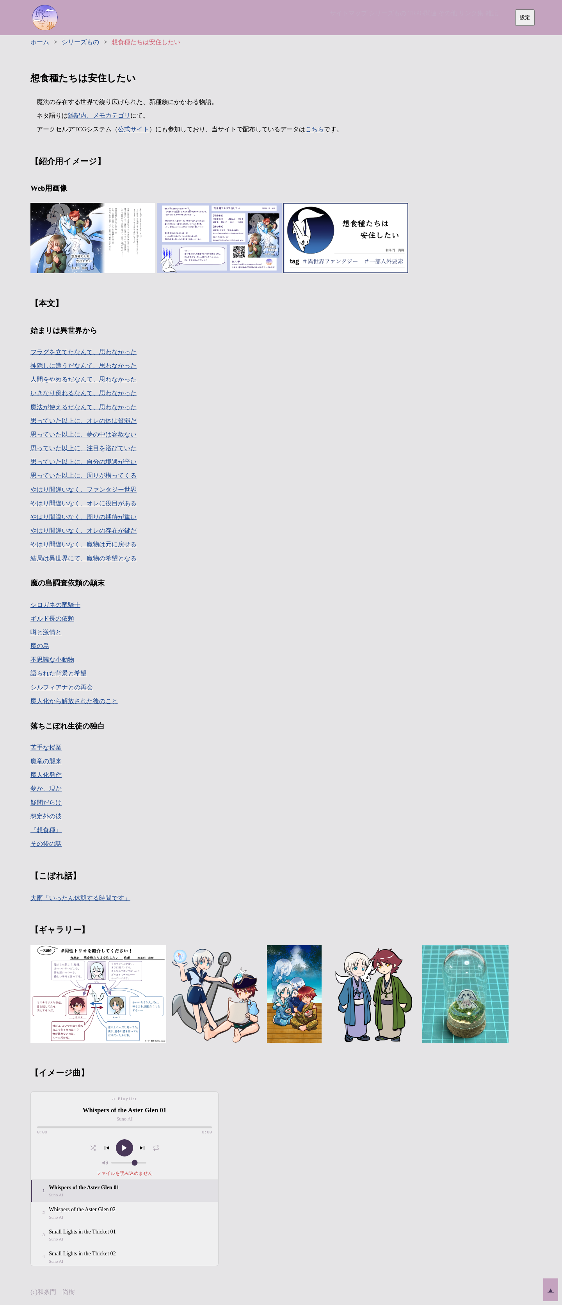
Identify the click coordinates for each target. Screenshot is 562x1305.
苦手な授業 (46, 747)
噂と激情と (46, 632)
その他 (432, 16)
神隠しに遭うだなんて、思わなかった (83, 365)
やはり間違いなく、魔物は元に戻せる (83, 544)
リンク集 (462, 16)
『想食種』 (46, 830)
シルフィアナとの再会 (61, 687)
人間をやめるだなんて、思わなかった (83, 379)
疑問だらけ (46, 802)
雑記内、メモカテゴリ (99, 115)
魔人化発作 (46, 775)
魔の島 (39, 646)
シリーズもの (360, 16)
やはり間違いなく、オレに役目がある (83, 503)
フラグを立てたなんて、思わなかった (83, 352)
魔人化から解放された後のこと (74, 701)
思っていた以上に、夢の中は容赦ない (83, 434)
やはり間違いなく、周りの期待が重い (83, 517)
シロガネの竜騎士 (55, 604)
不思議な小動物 (52, 659)
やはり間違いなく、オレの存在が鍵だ (83, 530)
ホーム (39, 42)
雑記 (488, 16)
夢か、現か (46, 788)
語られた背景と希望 (58, 673)
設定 (525, 17)
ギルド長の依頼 (52, 618)
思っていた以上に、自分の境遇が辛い (83, 461)
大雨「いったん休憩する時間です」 (80, 898)
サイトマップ (315, 16)
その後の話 (46, 843)
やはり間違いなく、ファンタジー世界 (83, 489)
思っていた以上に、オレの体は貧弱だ (83, 420)
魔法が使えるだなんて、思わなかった (83, 407)
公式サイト (133, 129)
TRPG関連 (401, 16)
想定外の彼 (46, 816)
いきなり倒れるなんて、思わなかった (83, 393)
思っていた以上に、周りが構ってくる (83, 475)
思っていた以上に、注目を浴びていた (83, 448)
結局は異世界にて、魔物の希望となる (83, 558)
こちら (314, 129)
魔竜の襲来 (46, 761)
